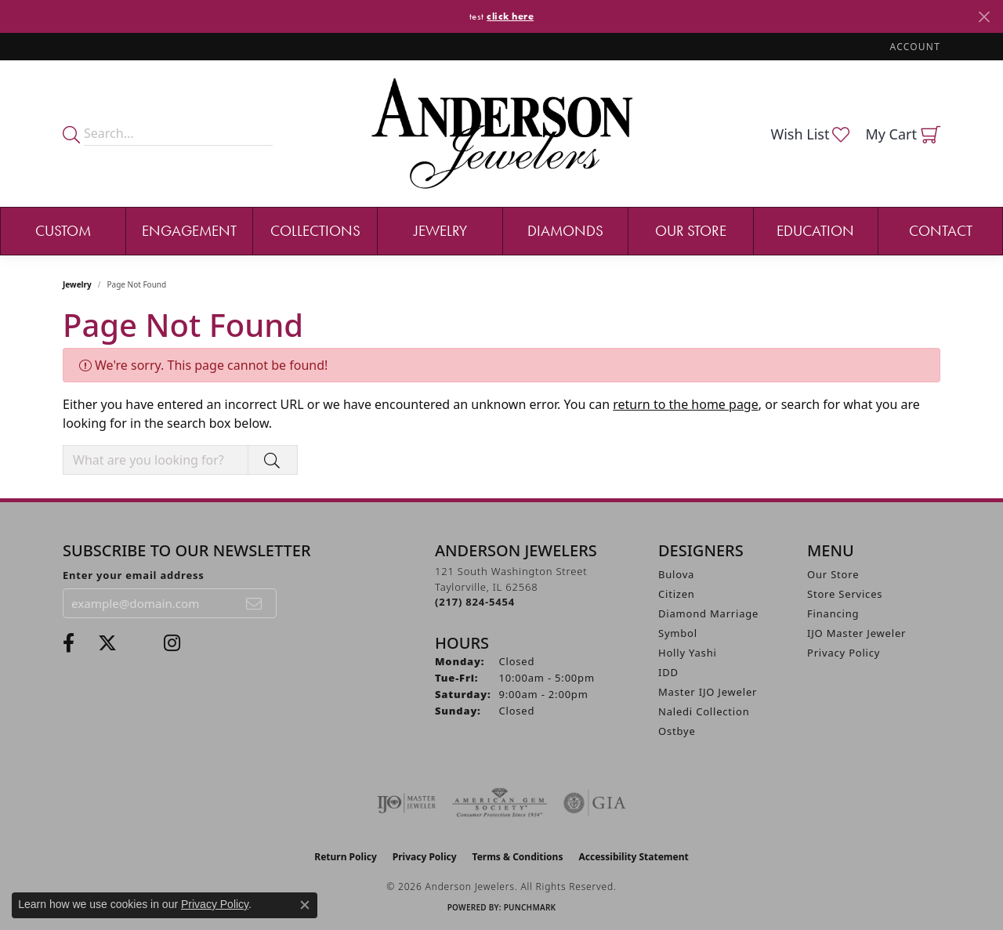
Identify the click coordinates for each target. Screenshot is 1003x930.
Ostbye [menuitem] (677, 731)
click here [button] (510, 16)
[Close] (984, 17)
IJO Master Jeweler (856, 633)
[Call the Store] (475, 602)
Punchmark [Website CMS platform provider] (530, 907)
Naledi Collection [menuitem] (704, 711)
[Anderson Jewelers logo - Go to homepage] (502, 133)
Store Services (844, 594)
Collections (315, 231)
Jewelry (440, 231)
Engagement (189, 231)
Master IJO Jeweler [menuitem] (707, 692)
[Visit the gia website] (594, 803)
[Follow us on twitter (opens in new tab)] (107, 643)
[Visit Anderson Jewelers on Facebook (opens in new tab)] (68, 643)
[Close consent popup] (305, 905)
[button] (913, 46)
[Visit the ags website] (499, 803)
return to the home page (686, 404)
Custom (63, 231)
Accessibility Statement (633, 856)
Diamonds (565, 231)
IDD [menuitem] (668, 672)
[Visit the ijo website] (406, 803)
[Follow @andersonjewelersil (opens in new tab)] (172, 643)
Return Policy (345, 856)
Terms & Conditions (518, 856)
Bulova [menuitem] (676, 574)
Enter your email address (134, 575)
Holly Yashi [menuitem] (687, 653)
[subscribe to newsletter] (255, 603)
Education (815, 231)
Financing (833, 613)
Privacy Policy (843, 653)
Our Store (690, 231)
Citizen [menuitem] (676, 594)
